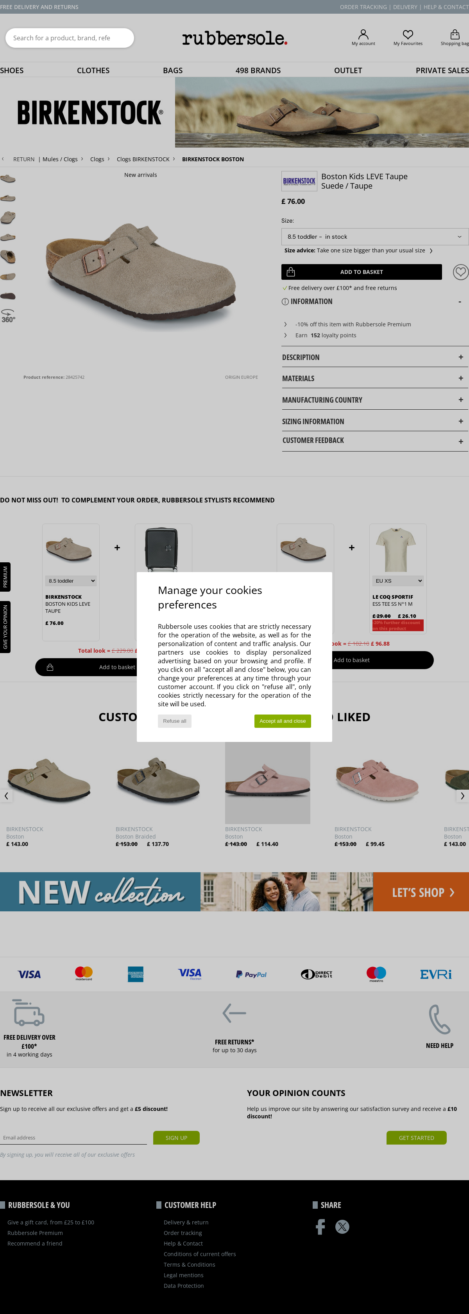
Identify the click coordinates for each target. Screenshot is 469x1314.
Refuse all (174, 721)
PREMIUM (5, 577)
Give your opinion (5, 627)
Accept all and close (283, 721)
